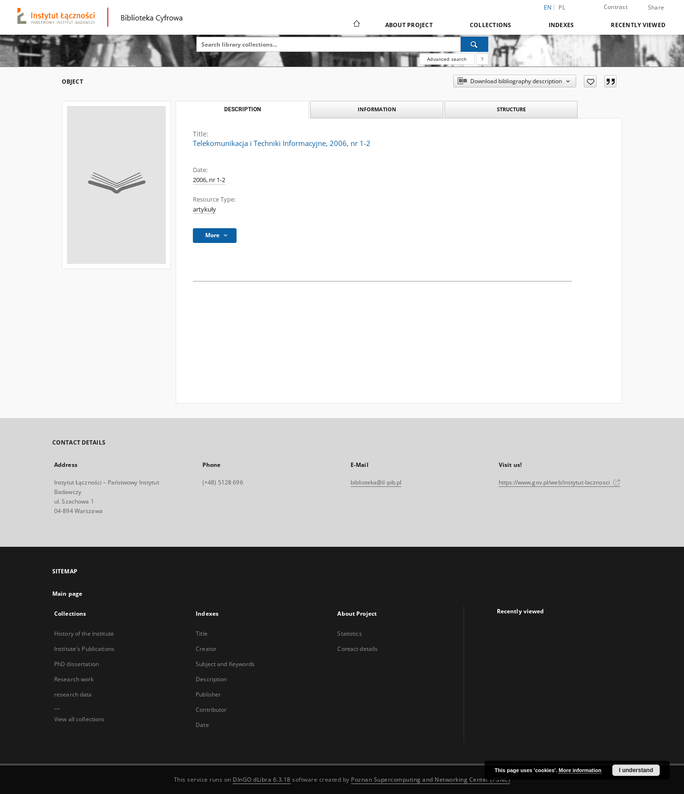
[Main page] (356, 24)
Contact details (357, 649)
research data (73, 694)
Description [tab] (242, 109)
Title (202, 633)
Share (656, 7)
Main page (67, 594)
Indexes (561, 25)
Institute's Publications (84, 649)
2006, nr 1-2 (209, 180)
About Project (409, 25)
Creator (206, 649)
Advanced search (446, 59)
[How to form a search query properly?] (482, 59)
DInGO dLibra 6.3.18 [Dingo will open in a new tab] (262, 779)
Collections (491, 25)
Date (202, 725)
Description (211, 679)
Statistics (349, 633)
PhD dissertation (76, 664)
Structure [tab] (511, 109)
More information (580, 770)
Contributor (211, 710)
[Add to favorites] (590, 81)
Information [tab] (377, 109)
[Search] (474, 44)
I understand (636, 770)
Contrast (615, 7)
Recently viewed (638, 25)
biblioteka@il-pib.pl (376, 482)
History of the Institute (84, 633)
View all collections (79, 719)
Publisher (208, 694)
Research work (74, 679)
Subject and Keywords (225, 664)
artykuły (204, 209)
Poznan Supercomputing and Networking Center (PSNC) (430, 779)
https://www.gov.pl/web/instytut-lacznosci (559, 482)
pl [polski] (562, 7)
